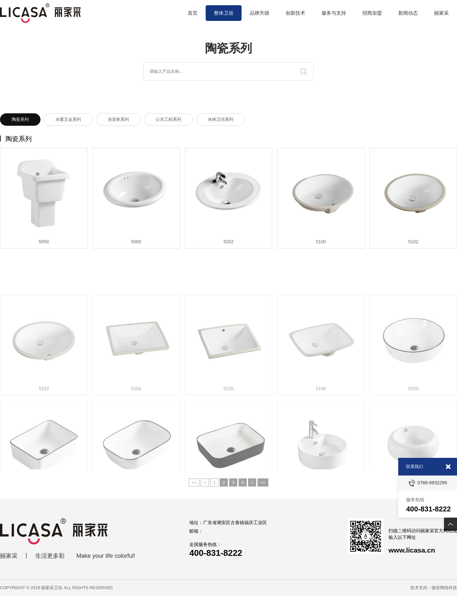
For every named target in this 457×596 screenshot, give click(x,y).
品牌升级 (259, 13)
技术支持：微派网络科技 (433, 587)
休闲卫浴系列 (220, 119)
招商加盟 (372, 13)
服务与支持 (334, 13)
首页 (192, 13)
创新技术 (295, 13)
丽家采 (441, 13)
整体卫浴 (224, 13)
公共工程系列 (168, 119)
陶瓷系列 (20, 119)
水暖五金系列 (68, 119)
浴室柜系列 (118, 119)
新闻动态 (408, 13)
